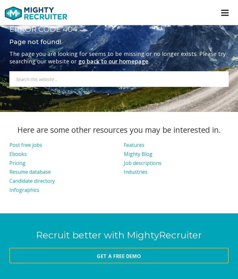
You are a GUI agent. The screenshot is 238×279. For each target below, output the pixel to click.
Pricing (17, 163)
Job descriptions (143, 163)
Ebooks (18, 154)
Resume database (30, 171)
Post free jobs (25, 145)
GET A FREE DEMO (119, 256)
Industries (136, 171)
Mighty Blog (138, 154)
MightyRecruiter (36, 13)
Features (134, 145)
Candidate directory (32, 180)
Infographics (24, 190)
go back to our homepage (113, 61)
